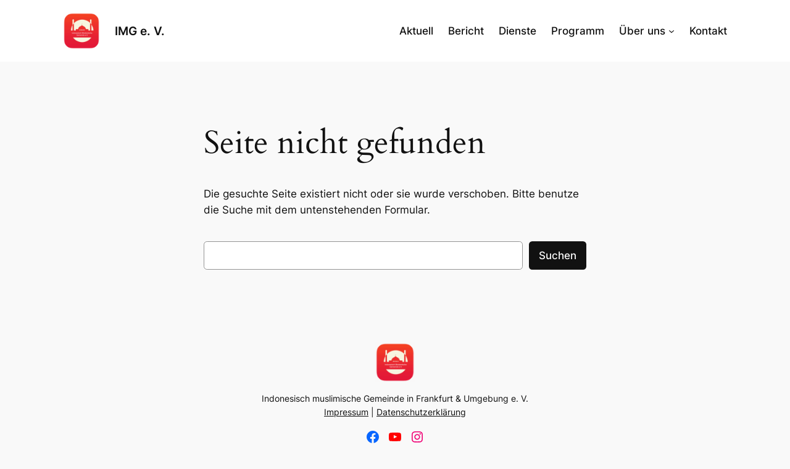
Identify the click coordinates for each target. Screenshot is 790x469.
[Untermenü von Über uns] (671, 31)
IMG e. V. (140, 30)
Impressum (346, 412)
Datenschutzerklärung (421, 412)
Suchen (557, 255)
